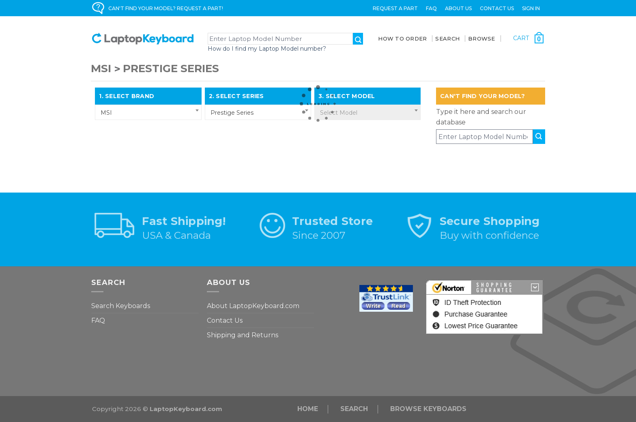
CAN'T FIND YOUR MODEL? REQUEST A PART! (165, 8)
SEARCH (447, 38)
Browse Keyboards (428, 409)
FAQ (431, 8)
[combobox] (148, 112)
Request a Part (395, 8)
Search (354, 409)
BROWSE (481, 38)
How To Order (402, 38)
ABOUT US (458, 8)
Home (307, 409)
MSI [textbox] (106, 112)
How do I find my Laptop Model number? (267, 48)
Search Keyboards (120, 306)
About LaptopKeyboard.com (253, 306)
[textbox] (367, 112)
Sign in (531, 8)
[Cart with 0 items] (528, 38)
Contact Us (497, 8)
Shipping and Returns (242, 335)
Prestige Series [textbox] (232, 112)
